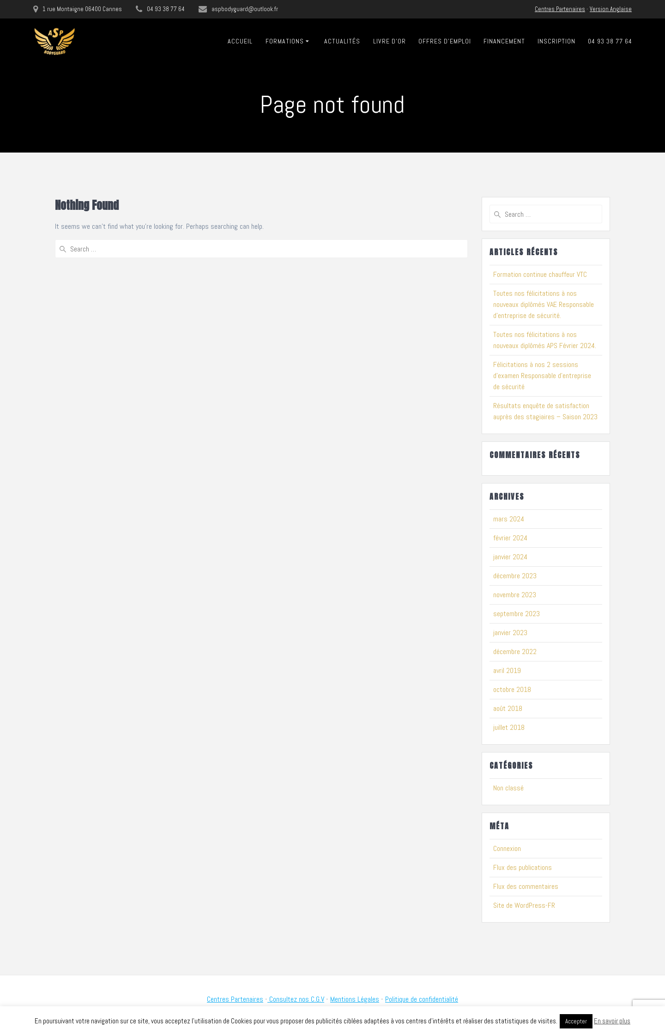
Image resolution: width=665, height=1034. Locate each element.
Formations (285, 41)
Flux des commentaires (525, 886)
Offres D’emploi (444, 41)
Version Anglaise (611, 9)
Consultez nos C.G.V (295, 999)
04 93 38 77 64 (610, 41)
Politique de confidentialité (421, 999)
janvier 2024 (510, 557)
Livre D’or (389, 41)
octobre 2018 (512, 689)
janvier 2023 (510, 632)
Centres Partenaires (560, 9)
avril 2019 (507, 670)
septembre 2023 (516, 613)
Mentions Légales (354, 999)
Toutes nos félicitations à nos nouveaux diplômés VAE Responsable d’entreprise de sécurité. (543, 304)
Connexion (507, 848)
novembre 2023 (514, 595)
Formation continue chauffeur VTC (540, 274)
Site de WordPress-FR (524, 905)
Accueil (240, 41)
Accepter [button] (576, 1021)
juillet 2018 (509, 727)
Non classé (508, 788)
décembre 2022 (515, 651)
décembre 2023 (515, 576)
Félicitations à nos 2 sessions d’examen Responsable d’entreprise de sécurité (542, 376)
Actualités (342, 41)
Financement (504, 41)
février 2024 (510, 538)
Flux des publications (522, 867)
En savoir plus (612, 1020)
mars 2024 (508, 519)
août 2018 (507, 708)
